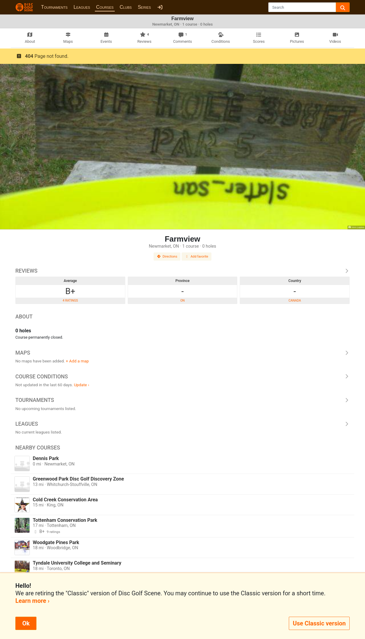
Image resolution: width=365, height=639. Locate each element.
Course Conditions (182, 377)
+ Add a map (77, 361)
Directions (167, 256)
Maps (182, 353)
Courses (105, 7)
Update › (81, 384)
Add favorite (196, 256)
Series (144, 7)
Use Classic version (319, 623)
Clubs (126, 7)
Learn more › (32, 600)
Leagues (81, 7)
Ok (26, 623)
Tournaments (54, 7)
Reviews (182, 271)
